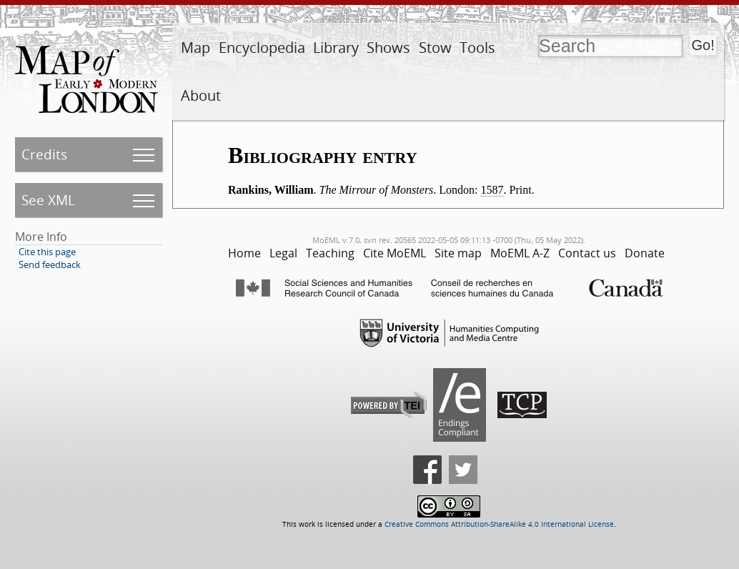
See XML (48, 199)
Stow (435, 47)
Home (244, 253)
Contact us (587, 253)
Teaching (330, 253)
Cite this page (47, 251)
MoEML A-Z (520, 253)
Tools (477, 47)
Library (336, 47)
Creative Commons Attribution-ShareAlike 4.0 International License (499, 524)
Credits (44, 154)
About (201, 95)
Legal (283, 253)
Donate (645, 253)
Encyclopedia (262, 47)
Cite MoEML (394, 253)
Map (195, 47)
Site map (458, 253)
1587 (492, 190)
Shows (388, 47)
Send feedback (50, 264)
